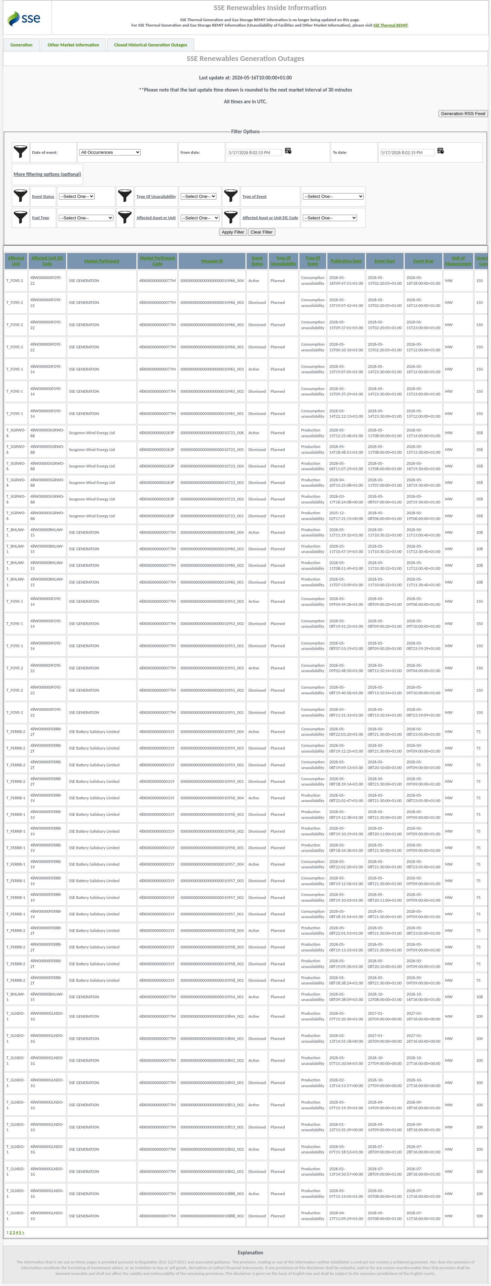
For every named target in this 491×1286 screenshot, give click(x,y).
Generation (21, 45)
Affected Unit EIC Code (47, 261)
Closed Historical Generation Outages (150, 45)
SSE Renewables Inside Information (270, 7)
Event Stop (423, 261)
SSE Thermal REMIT (391, 25)
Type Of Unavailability (283, 261)
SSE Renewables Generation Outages (246, 58)
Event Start (385, 261)
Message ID (212, 261)
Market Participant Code (157, 261)
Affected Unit (16, 261)
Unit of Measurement (458, 261)
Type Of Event (313, 261)
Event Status (257, 261)
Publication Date (346, 261)
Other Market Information (73, 45)
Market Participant (101, 261)
